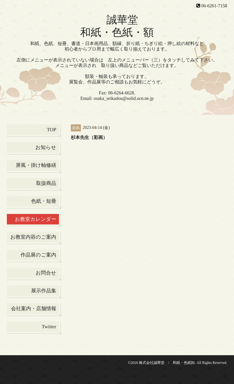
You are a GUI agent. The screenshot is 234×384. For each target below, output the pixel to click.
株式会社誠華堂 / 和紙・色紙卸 (167, 363)
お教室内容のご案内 (33, 237)
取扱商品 (46, 183)
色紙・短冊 (43, 201)
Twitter (49, 326)
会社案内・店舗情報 (33, 308)
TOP (51, 129)
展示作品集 (43, 290)
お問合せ (46, 273)
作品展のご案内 (38, 255)
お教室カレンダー (35, 219)
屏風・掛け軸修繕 (36, 165)
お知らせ (45, 147)
